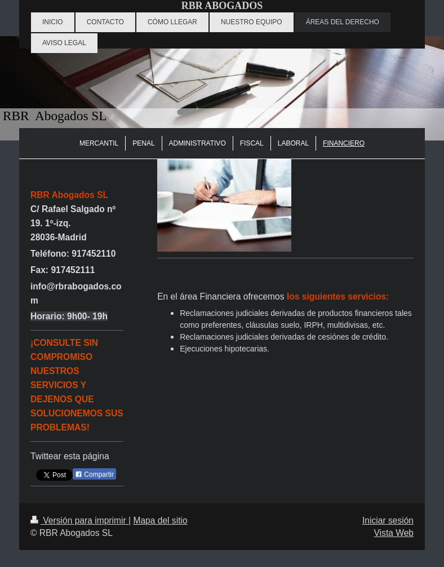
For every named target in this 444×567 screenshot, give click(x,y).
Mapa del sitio (160, 520)
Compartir (94, 474)
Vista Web (394, 533)
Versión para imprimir (79, 520)
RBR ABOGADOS (222, 5)
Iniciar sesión (388, 520)
